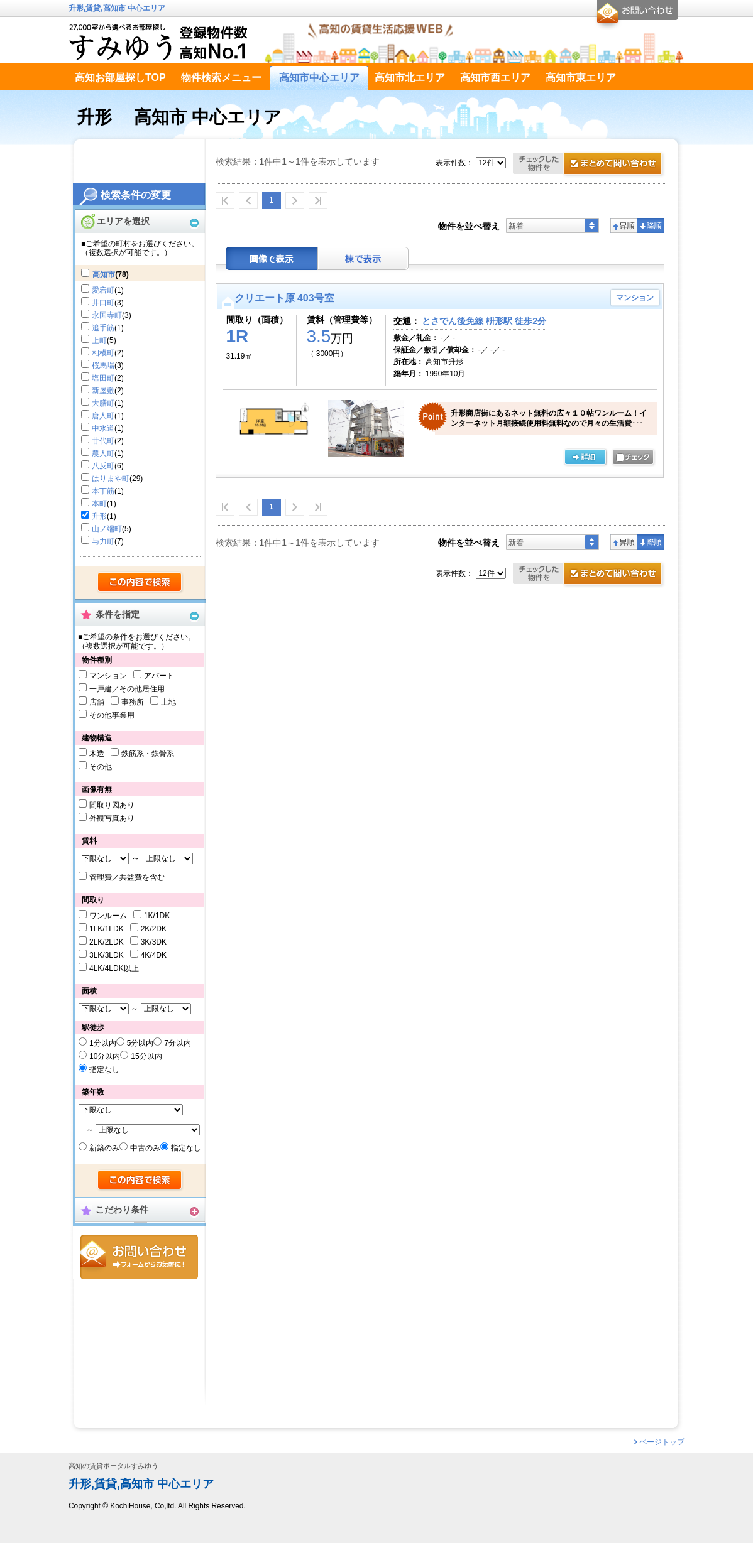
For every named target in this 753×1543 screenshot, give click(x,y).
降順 (650, 225)
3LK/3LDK (106, 955)
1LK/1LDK (106, 928)
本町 (99, 503)
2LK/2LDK (106, 942)
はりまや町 (110, 478)
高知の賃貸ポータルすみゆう (113, 1466)
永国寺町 (107, 315)
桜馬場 (103, 365)
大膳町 (103, 403)
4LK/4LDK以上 (114, 968)
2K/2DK (154, 928)
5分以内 (140, 1043)
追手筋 (103, 327)
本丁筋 (103, 491)
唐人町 (103, 415)
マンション (108, 675)
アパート (159, 675)
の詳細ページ (585, 458)
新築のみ (104, 1148)
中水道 (103, 428)
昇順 (623, 225)
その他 (100, 766)
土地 (168, 702)
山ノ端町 (107, 528)
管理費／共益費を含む (127, 877)
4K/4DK (154, 955)
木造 (96, 753)
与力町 (103, 541)
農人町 (103, 453)
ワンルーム (108, 915)
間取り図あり (112, 805)
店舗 (96, 702)
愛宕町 (103, 290)
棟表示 (363, 258)
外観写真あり (112, 818)
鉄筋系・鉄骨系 (147, 753)
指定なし (104, 1069)
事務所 (132, 702)
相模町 (103, 353)
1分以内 (102, 1043)
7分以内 (177, 1043)
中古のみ (145, 1148)
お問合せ (139, 1257)
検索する (140, 583)
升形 (99, 516)
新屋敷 (103, 390)
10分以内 (104, 1056)
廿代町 (103, 440)
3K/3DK (154, 942)
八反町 (103, 466)
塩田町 (103, 378)
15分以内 (146, 1056)
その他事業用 (112, 715)
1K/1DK (157, 915)
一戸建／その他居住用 (127, 689)
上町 (99, 340)
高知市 (103, 274)
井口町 (103, 302)
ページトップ (661, 1441)
